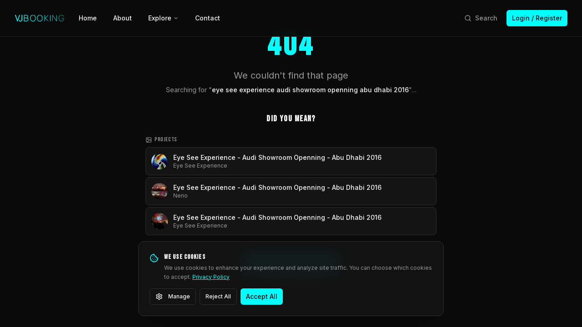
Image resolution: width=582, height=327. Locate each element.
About (122, 18)
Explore (163, 18)
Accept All (261, 296)
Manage (173, 296)
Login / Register (537, 18)
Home (88, 18)
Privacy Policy (211, 276)
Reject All (218, 296)
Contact (207, 18)
